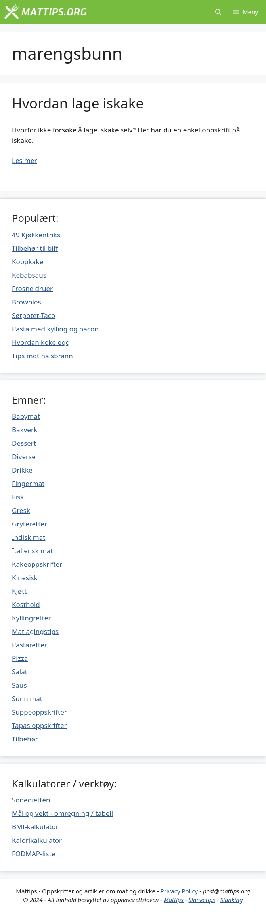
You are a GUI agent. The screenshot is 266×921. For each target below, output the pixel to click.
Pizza (20, 658)
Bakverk (24, 429)
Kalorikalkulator (37, 840)
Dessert (24, 443)
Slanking (231, 900)
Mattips (174, 900)
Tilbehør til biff (35, 248)
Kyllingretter (31, 617)
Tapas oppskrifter (39, 725)
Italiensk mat (32, 550)
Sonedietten (31, 799)
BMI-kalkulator (35, 826)
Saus (19, 685)
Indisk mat (28, 537)
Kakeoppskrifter (37, 564)
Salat (19, 671)
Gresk (21, 510)
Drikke (22, 470)
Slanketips (202, 900)
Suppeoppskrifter (39, 712)
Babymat (26, 416)
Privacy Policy (179, 891)
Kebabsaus (29, 275)
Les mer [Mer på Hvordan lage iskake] (24, 160)
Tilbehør (25, 738)
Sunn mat (27, 698)
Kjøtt (19, 591)
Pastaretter (29, 644)
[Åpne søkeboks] (218, 12)
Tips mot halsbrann (42, 355)
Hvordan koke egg (41, 342)
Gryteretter (29, 523)
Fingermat (28, 483)
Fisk (18, 496)
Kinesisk (25, 577)
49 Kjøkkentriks (36, 234)
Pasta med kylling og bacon (55, 328)
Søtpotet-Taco (33, 315)
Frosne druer (32, 288)
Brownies (26, 301)
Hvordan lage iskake (78, 103)
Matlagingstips (35, 631)
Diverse (24, 456)
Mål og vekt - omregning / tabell (62, 813)
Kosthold (26, 604)
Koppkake (27, 261)
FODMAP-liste (33, 853)
